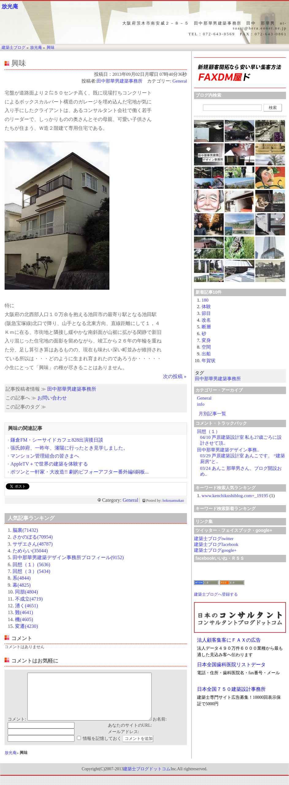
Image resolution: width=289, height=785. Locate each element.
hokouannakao (173, 500)
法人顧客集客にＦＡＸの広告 (229, 640)
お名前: (160, 728)
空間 (206, 347)
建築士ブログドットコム (146, 778)
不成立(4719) (29, 598)
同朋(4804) (26, 591)
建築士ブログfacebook (216, 544)
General (180, 81)
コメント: (17, 728)
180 (205, 300)
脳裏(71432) (25, 530)
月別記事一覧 (212, 413)
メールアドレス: (123, 741)
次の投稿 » (174, 376)
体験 (206, 306)
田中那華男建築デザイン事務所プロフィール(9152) (68, 557)
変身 (206, 340)
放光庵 (10, 6)
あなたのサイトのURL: (130, 734)
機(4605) (24, 619)
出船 (206, 353)
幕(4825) (22, 585)
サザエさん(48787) (33, 544)
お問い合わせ (52, 397)
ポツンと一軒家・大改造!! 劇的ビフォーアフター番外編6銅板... (79, 471)
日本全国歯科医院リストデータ (231, 664)
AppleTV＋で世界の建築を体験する (49, 463)
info (200, 404)
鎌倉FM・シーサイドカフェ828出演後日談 (56, 440)
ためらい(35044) (30, 550)
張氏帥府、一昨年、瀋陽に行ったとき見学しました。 (69, 448)
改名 (206, 320)
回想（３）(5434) (31, 571)
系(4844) (22, 578)
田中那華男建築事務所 (120, 81)
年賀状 (208, 360)
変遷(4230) (26, 626)
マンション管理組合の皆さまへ (44, 455)
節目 (206, 313)
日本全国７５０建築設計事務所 (231, 689)
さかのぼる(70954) (33, 536)
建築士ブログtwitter (214, 538)
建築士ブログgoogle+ (215, 550)
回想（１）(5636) (31, 564)
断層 (206, 326)
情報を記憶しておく (102, 747)
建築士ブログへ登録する (216, 594)
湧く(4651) (26, 605)
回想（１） (208, 431)
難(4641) (24, 612)
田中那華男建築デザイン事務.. (228, 449)
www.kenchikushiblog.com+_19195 (235, 495)
